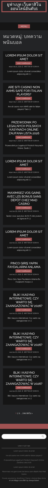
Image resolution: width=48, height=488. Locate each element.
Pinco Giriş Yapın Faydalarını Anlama (24, 266)
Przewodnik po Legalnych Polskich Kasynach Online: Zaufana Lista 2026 (24, 128)
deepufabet (34, 480)
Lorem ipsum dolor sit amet (24, 57)
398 (24, 413)
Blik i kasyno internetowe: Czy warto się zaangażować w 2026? (24, 301)
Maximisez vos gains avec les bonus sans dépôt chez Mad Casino (24, 199)
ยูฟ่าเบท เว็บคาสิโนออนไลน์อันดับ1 (24, 6)
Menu (24, 26)
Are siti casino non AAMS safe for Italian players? (24, 91)
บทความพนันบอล (23, 63)
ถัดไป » (29, 413)
